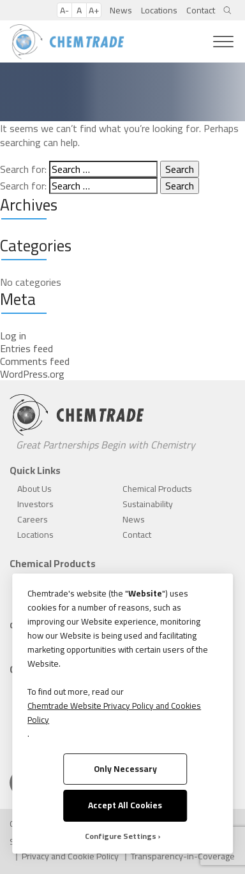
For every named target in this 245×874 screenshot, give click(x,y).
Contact (200, 10)
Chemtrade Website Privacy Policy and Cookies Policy (114, 713)
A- (64, 10)
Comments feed (35, 361)
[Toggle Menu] (223, 42)
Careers (32, 519)
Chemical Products (157, 488)
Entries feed (26, 348)
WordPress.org (32, 373)
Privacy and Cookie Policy (70, 856)
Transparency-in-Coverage (183, 856)
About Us (34, 488)
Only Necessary (125, 768)
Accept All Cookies (125, 805)
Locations (159, 10)
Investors (35, 504)
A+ (94, 10)
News (121, 10)
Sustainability (147, 504)
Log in (13, 335)
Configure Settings (120, 836)
